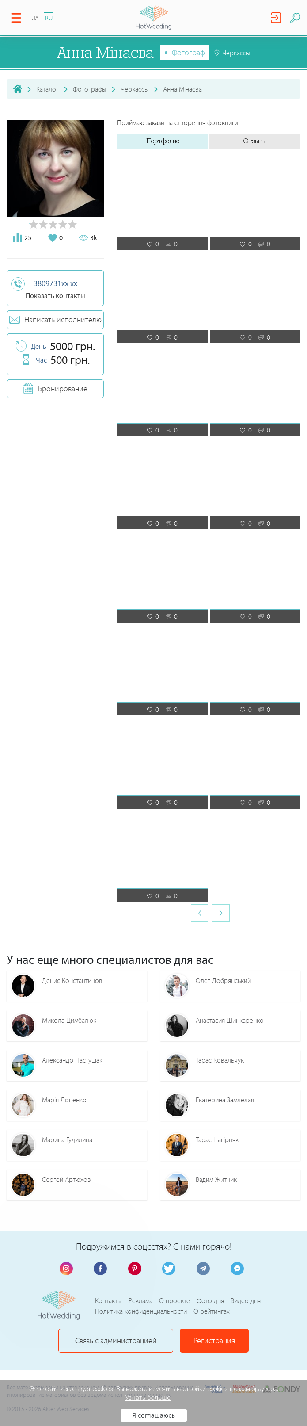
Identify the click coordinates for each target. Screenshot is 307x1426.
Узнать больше (148, 1398)
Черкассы (135, 88)
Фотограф (188, 52)
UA (35, 18)
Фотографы (89, 88)
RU (49, 18)
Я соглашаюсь (153, 1415)
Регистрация (214, 1340)
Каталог (47, 88)
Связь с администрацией (116, 1340)
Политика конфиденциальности (141, 1311)
